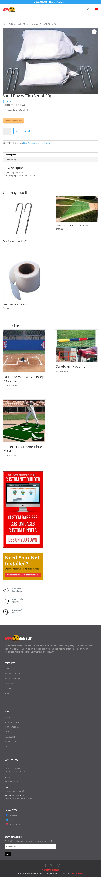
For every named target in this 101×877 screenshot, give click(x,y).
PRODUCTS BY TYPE (13, 673)
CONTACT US (10, 717)
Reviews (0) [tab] (10, 159)
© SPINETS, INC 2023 (50, 870)
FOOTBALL (9, 683)
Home (5, 24)
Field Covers (29, 24)
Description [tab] (10, 154)
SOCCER (8, 688)
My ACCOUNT (10, 737)
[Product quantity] (7, 131)
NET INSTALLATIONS (13, 722)
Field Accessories (16, 24)
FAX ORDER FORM (12, 727)
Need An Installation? (13, 120)
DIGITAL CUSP (77, 873)
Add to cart (23, 131)
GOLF (7, 693)
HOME (7, 669)
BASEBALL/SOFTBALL (13, 678)
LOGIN (7, 747)
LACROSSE (9, 698)
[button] (94, 31)
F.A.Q (7, 732)
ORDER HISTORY (11, 742)
